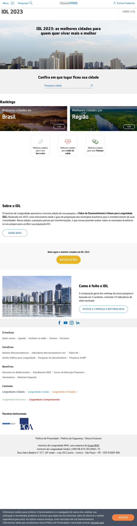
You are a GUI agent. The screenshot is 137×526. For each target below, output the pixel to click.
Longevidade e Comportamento (44, 399)
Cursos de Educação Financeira (69, 372)
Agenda (22, 338)
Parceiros (64, 338)
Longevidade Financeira (14, 399)
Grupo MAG (93, 445)
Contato (53, 338)
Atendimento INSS (42, 372)
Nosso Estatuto (93, 438)
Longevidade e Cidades (13, 392)
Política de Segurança (72, 438)
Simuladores (8, 377)
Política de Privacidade (47, 438)
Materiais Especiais (27, 377)
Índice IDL (73, 353)
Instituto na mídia (37, 338)
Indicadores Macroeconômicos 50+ (49, 353)
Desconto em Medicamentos (16, 372)
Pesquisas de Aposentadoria (52, 358)
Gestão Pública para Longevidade (18, 358)
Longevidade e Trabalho (64, 392)
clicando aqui (96, 522)
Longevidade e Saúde (38, 392)
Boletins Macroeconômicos (15, 353)
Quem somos (8, 338)
